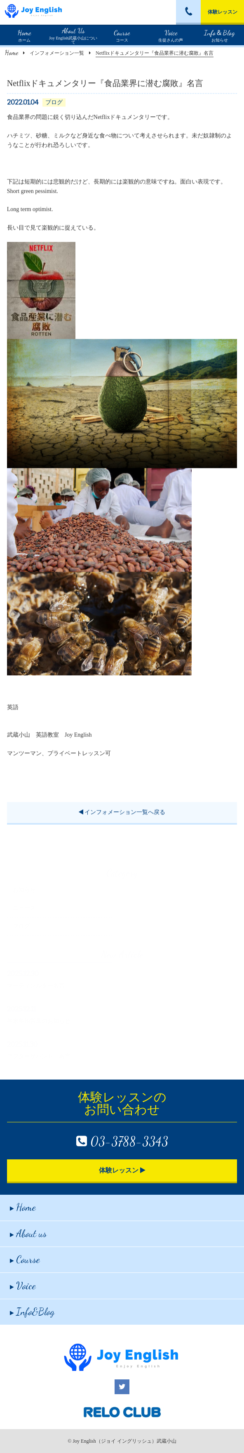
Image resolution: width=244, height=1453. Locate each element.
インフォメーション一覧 (57, 53)
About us (28, 1234)
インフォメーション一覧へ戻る (122, 813)
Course (25, 1259)
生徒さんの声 (170, 35)
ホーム (24, 35)
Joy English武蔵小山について (73, 34)
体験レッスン (222, 12)
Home (11, 52)
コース (122, 35)
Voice (23, 1286)
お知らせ (219, 35)
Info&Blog (32, 1312)
